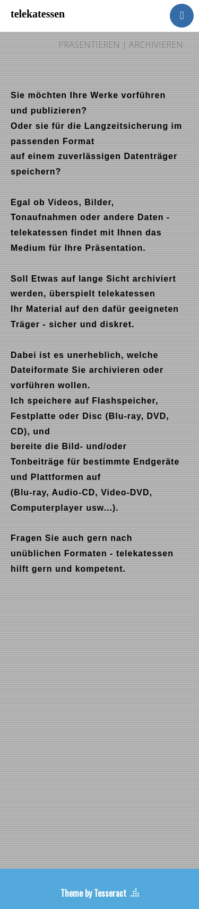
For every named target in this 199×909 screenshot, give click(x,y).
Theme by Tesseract (93, 893)
